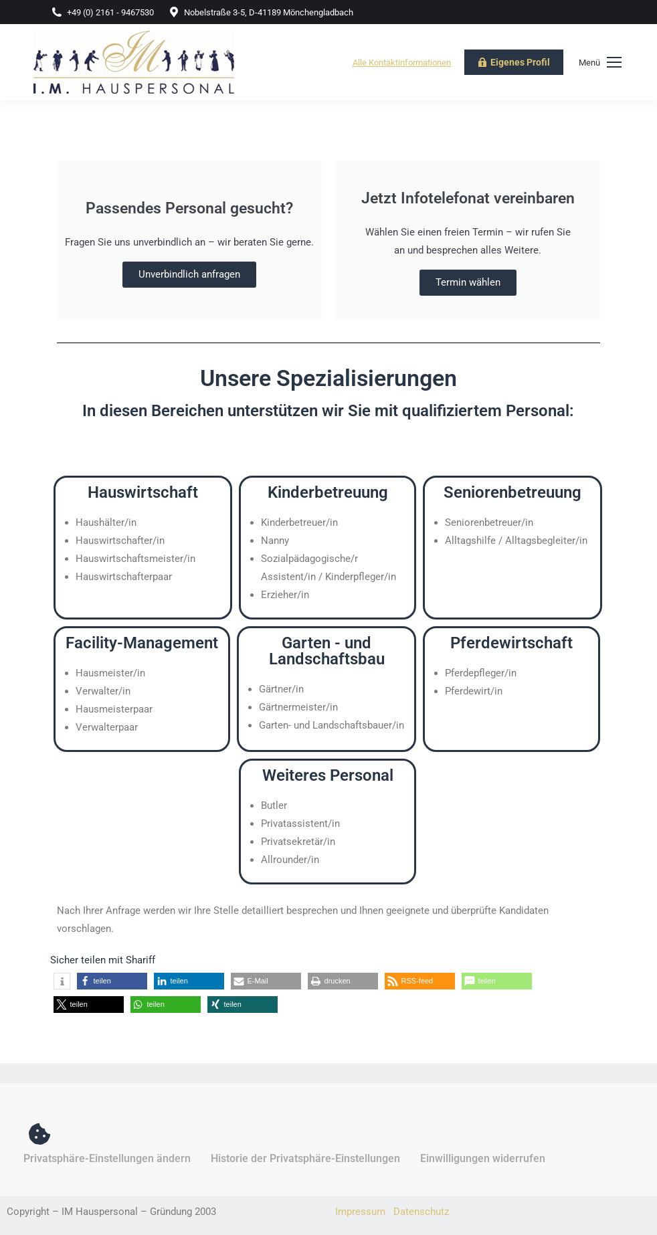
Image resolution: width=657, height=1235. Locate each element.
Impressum (360, 1212)
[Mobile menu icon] (600, 62)
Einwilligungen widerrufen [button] (482, 1158)
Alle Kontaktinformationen (402, 63)
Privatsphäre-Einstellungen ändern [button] (107, 1158)
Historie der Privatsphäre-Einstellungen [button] (305, 1158)
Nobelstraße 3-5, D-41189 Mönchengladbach (260, 12)
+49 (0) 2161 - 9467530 (102, 12)
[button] (62, 981)
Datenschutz (421, 1212)
